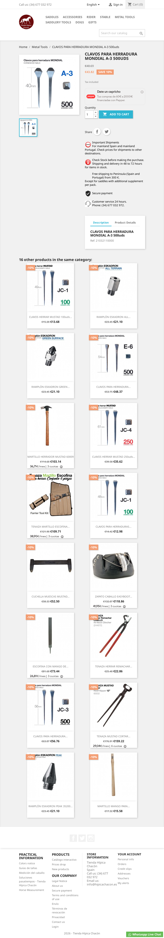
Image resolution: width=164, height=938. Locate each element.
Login (55, 926)
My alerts (123, 883)
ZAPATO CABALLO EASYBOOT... (113, 596)
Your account (129, 854)
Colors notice (27, 863)
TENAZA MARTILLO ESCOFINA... (50, 526)
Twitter (82, 838)
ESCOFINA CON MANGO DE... (50, 666)
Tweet (106, 131)
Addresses (124, 873)
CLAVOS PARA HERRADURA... (113, 387)
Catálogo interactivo (64, 859)
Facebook (73, 838)
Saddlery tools (58, 22)
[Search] (122, 33)
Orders (122, 864)
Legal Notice (59, 881)
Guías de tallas (28, 868)
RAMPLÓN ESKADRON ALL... (114, 317)
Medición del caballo (31, 872)
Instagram (91, 838)
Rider (91, 17)
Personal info (126, 859)
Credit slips (125, 868)
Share (97, 131)
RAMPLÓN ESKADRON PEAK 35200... (51, 806)
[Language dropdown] (94, 5)
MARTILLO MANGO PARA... (113, 806)
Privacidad (58, 917)
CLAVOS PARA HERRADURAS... (113, 526)
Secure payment (62, 890)
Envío (55, 904)
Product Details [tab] (125, 222)
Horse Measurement (31, 890)
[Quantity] (89, 114)
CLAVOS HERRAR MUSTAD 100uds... (50, 317)
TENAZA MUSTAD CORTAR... (113, 736)
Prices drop (59, 864)
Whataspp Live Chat (144, 934)
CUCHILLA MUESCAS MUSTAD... (50, 596)
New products (60, 869)
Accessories (72, 17)
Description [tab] (101, 222)
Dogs (80, 22)
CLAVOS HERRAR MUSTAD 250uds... (113, 456)
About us (57, 885)
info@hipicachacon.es (102, 884)
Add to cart (116, 114)
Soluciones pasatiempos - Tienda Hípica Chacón (32, 881)
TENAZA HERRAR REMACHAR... (113, 666)
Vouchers (123, 878)
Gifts (92, 22)
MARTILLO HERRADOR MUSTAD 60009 (50, 456)
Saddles (52, 17)
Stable (105, 17)
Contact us (58, 922)
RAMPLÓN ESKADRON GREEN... (50, 387)
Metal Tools (125, 17)
